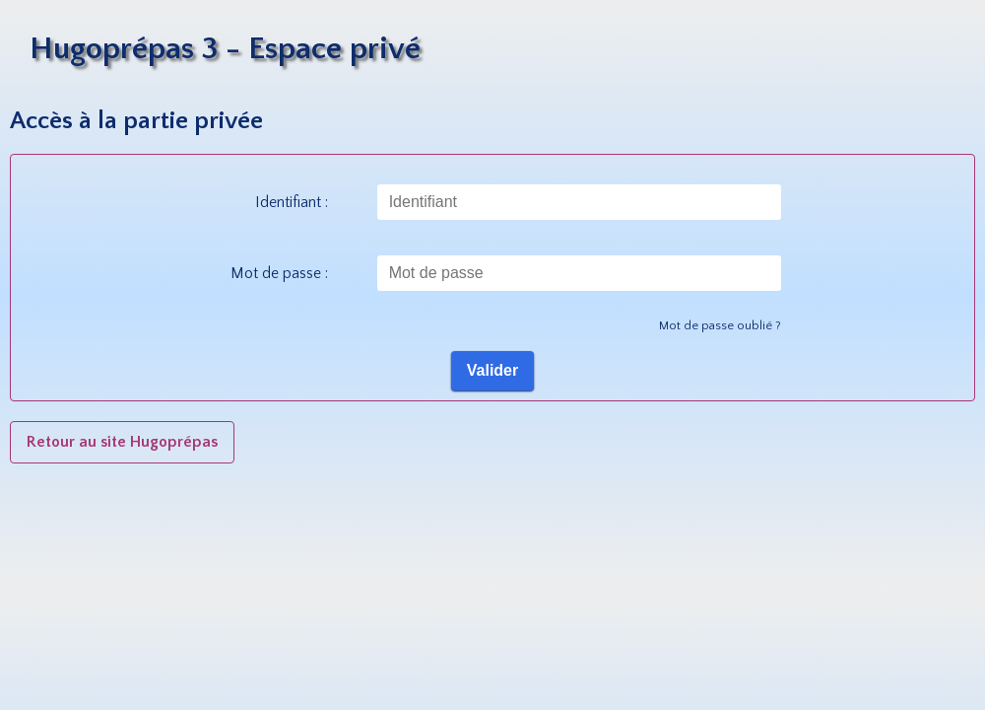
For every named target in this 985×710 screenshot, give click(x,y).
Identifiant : (291, 202)
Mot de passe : (279, 273)
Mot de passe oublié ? (720, 325)
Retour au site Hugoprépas (122, 442)
